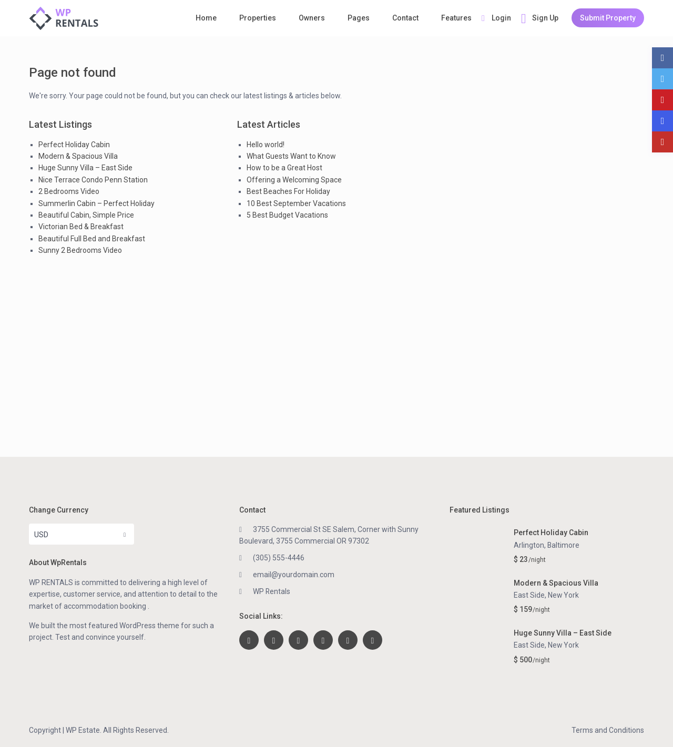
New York (563, 595)
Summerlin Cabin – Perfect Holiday (96, 203)
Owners (312, 18)
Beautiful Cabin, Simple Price (86, 215)
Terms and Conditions (608, 730)
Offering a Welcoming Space (294, 180)
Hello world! (265, 144)
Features (456, 18)
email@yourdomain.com (293, 574)
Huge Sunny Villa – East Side (85, 167)
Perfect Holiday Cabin (74, 144)
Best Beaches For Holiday (288, 191)
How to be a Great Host (284, 167)
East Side (529, 595)
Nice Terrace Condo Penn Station (93, 180)
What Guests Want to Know (291, 156)
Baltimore (563, 545)
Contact (405, 18)
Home (206, 18)
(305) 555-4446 (278, 558)
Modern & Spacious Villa (78, 156)
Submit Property (608, 18)
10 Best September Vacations (296, 203)
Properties (257, 18)
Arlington (529, 545)
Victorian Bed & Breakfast (81, 226)
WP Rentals (272, 591)
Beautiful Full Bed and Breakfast (91, 238)
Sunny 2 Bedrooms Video (80, 250)
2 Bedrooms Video (68, 191)
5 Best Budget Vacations (287, 215)
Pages (359, 18)
